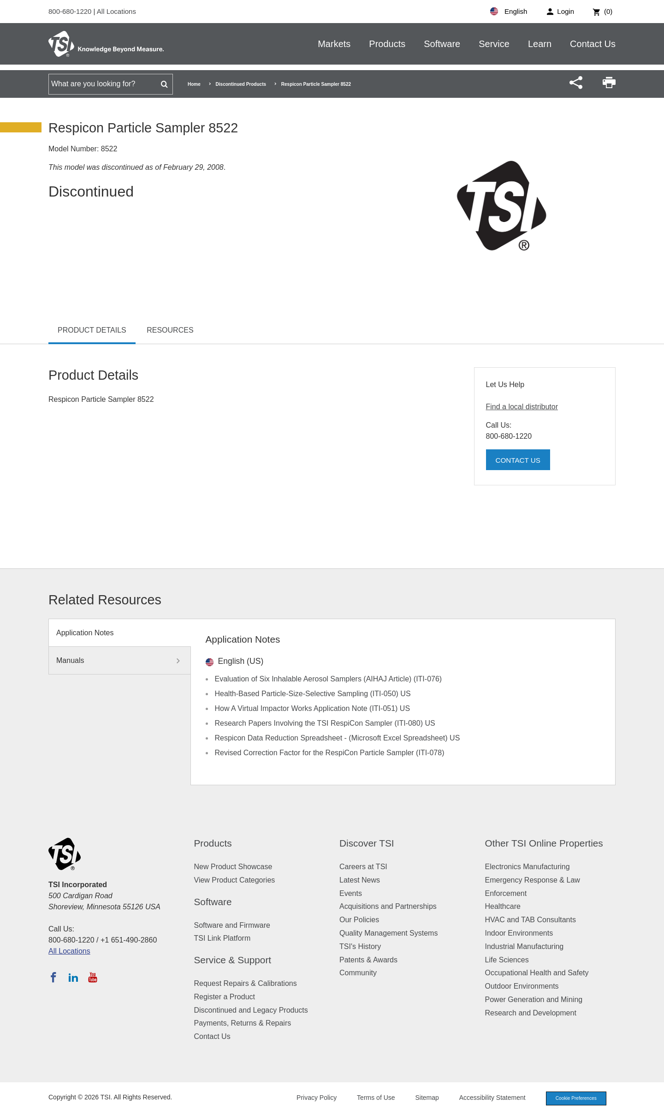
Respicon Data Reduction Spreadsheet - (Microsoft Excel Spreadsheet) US (337, 738)
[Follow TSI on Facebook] (53, 977)
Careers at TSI (363, 867)
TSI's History (360, 946)
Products (387, 44)
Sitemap (421, 1098)
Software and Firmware (232, 925)
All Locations (116, 11)
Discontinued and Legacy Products (251, 1010)
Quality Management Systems (388, 933)
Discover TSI (366, 843)
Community (358, 973)
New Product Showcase (233, 867)
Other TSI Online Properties (544, 843)
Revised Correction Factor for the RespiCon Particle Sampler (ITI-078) (330, 753)
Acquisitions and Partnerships (388, 906)
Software (442, 44)
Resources (170, 330)
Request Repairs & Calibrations (245, 983)
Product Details (92, 330)
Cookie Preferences (572, 1099)
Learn (539, 44)
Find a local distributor (522, 407)
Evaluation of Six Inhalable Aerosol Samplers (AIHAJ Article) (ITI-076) (328, 679)
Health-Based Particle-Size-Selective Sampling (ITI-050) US (313, 694)
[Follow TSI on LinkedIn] (73, 977)
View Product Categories (234, 880)
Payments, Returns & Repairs (242, 1023)
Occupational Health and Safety (537, 973)
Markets (334, 44)
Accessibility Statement (486, 1098)
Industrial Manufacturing (524, 946)
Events (350, 893)
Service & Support (233, 960)
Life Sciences (507, 960)
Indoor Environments (519, 933)
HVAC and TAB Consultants (530, 920)
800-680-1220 (71, 11)
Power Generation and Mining (534, 999)
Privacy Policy (310, 1098)
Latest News (359, 880)
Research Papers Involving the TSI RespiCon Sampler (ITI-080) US (325, 723)
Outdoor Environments (522, 986)
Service (494, 44)
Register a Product (224, 997)
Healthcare (503, 906)
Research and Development (530, 1013)
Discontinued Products (241, 84)
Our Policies (359, 920)
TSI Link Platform (222, 938)
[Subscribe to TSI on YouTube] (92, 977)
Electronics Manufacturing (527, 867)
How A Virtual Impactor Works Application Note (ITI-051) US (312, 708)
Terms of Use (370, 1098)
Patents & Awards (368, 960)
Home (194, 84)
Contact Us (593, 44)
